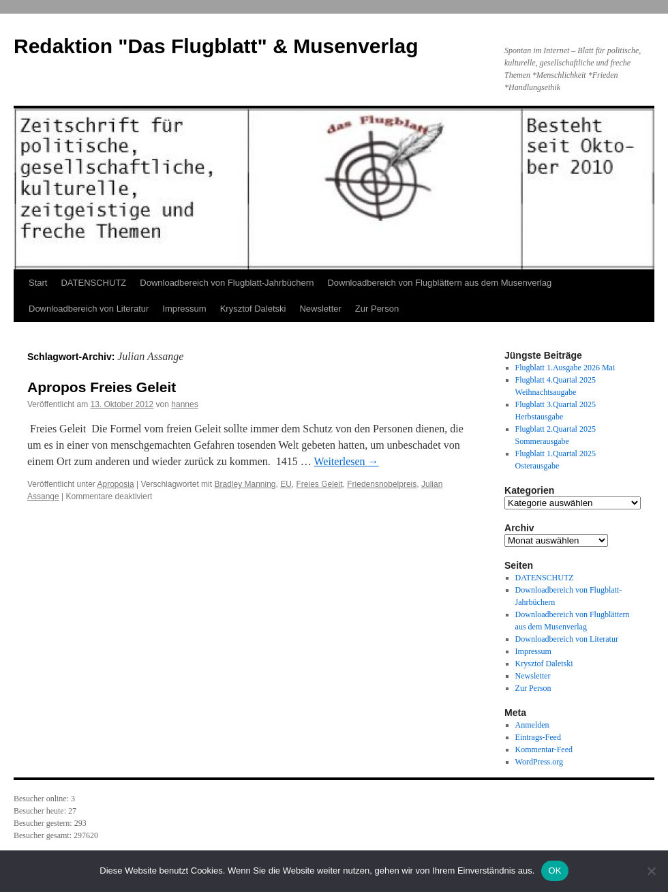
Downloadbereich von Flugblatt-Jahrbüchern (227, 283)
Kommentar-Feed (544, 749)
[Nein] (651, 871)
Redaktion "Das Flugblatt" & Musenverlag (216, 46)
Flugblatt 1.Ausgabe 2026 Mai (565, 367)
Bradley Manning (244, 484)
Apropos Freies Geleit (101, 387)
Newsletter (320, 308)
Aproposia (115, 484)
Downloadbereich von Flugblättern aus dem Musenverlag (439, 283)
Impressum (184, 308)
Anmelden (532, 725)
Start (38, 283)
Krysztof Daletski (253, 308)
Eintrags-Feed (538, 737)
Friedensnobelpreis (381, 484)
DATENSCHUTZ (93, 283)
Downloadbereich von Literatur (89, 308)
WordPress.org (539, 762)
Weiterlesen (346, 461)
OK (554, 870)
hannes (184, 404)
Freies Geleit (320, 484)
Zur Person (377, 308)
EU (286, 484)
